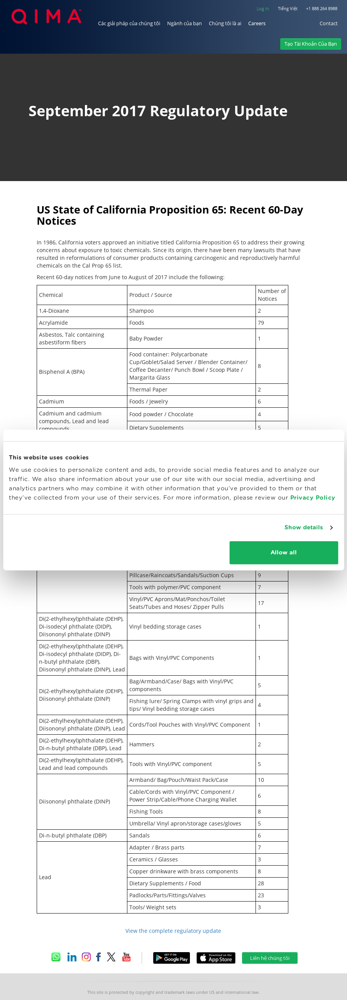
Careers (257, 23)
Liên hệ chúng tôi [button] (269, 957)
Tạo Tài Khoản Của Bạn (310, 44)
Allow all (284, 552)
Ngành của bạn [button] (184, 23)
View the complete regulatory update (173, 930)
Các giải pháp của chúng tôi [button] (129, 23)
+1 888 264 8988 (321, 8)
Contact (329, 23)
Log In (263, 8)
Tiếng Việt (288, 8)
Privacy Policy (312, 497)
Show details (303, 528)
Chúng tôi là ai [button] (225, 23)
